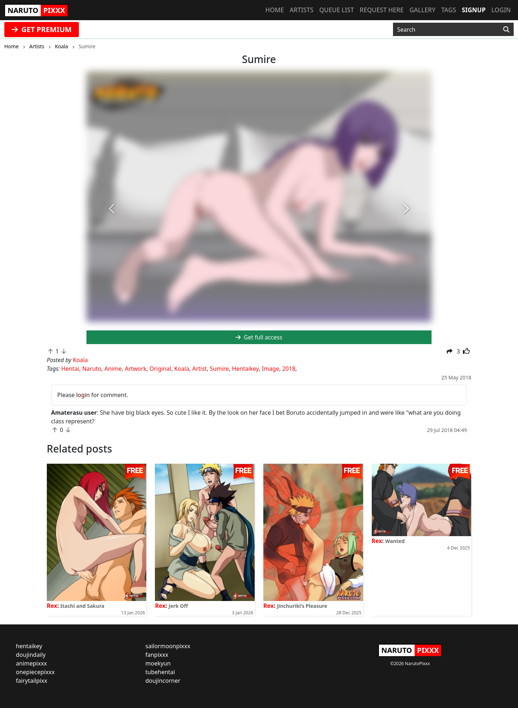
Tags (448, 10)
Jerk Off (178, 605)
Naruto (91, 369)
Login (501, 10)
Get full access (259, 337)
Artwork (135, 369)
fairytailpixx (31, 681)
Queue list (336, 10)
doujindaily (31, 655)
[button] (112, 209)
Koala (181, 369)
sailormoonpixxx (168, 646)
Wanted (395, 541)
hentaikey (29, 646)
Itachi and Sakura (82, 605)
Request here (382, 10)
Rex (52, 606)
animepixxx (31, 663)
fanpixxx (157, 655)
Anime (113, 369)
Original (160, 369)
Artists (301, 10)
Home (274, 10)
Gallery (423, 10)
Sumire (219, 369)
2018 (288, 369)
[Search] (506, 29)
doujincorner (163, 681)
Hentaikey (245, 369)
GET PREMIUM (42, 29)
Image (270, 369)
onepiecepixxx (35, 672)
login (83, 395)
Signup (474, 10)
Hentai (70, 369)
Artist (199, 369)
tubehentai (160, 672)
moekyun (158, 663)
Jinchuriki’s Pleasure (302, 605)
